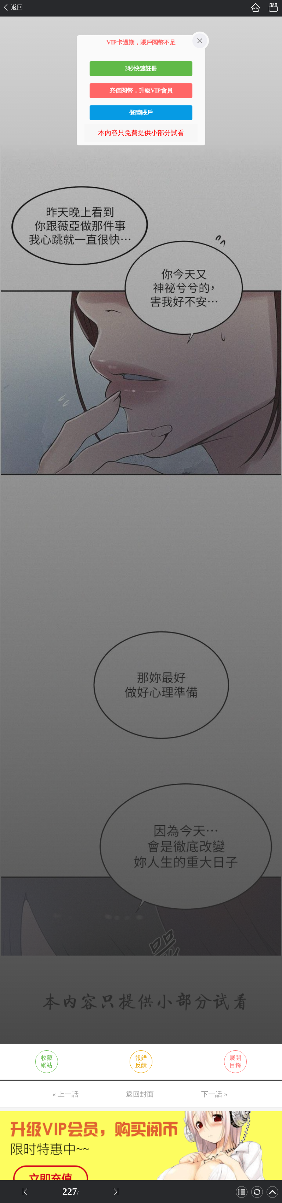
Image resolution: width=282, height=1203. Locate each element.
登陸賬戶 (141, 112)
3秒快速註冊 (141, 68)
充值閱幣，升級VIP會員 (141, 90)
